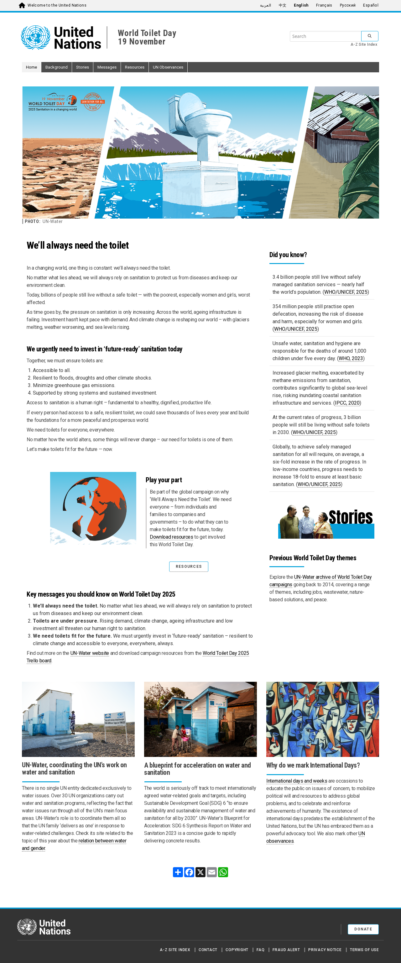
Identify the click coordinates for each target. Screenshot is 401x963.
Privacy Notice (325, 950)
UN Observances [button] (168, 67)
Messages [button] (107, 67)
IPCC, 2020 (347, 403)
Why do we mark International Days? (313, 765)
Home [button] (31, 67)
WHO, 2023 (351, 358)
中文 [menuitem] (283, 5)
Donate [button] (363, 929)
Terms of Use (364, 950)
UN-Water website (89, 653)
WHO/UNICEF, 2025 (345, 292)
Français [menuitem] (324, 5)
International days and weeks (296, 781)
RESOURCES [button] (189, 566)
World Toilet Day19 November (147, 37)
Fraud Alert (286, 950)
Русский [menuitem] (348, 5)
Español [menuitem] (370, 5)
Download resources (171, 537)
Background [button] (56, 67)
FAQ (260, 950)
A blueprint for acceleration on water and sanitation (197, 768)
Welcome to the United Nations (57, 5)
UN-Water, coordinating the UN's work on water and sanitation (74, 768)
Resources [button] (134, 67)
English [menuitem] (301, 5)
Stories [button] (82, 67)
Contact (208, 950)
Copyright (237, 950)
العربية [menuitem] (265, 5)
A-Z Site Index (364, 44)
